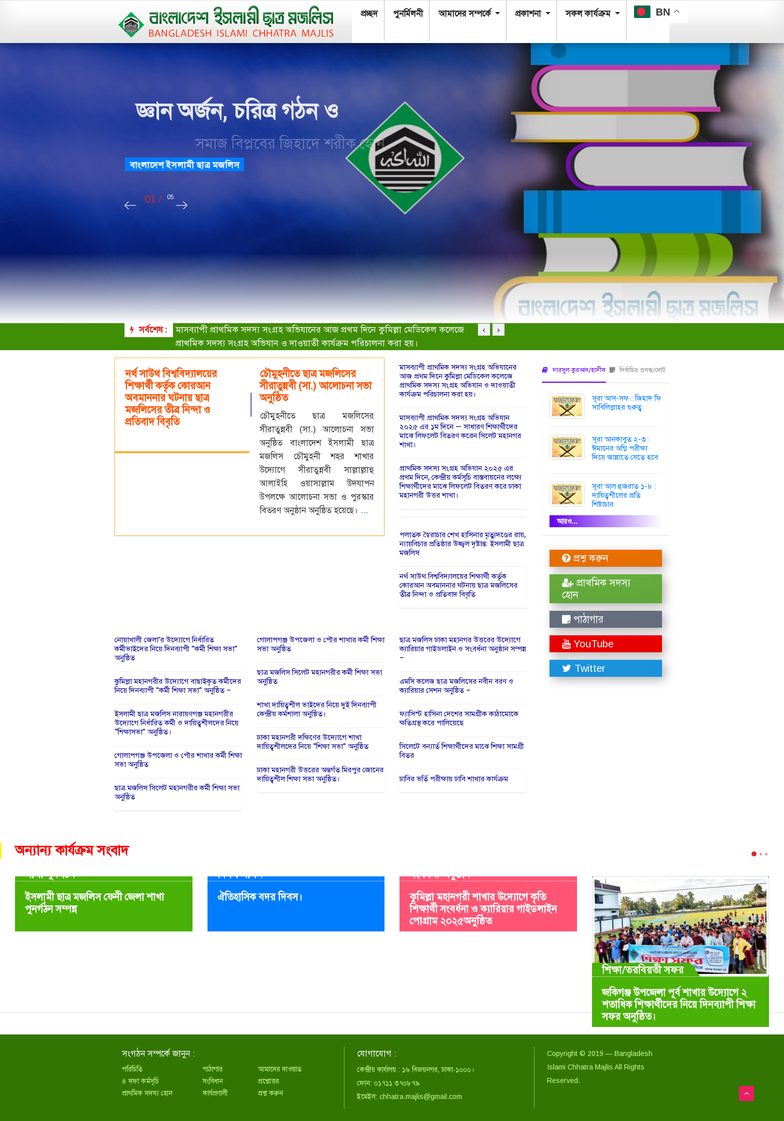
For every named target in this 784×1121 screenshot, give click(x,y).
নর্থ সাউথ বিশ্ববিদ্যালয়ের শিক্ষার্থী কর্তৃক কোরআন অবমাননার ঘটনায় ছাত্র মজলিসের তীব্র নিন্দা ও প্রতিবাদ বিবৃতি (459, 585)
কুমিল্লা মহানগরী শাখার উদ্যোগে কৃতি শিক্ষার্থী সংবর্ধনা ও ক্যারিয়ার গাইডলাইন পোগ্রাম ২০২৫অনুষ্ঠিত (483, 909)
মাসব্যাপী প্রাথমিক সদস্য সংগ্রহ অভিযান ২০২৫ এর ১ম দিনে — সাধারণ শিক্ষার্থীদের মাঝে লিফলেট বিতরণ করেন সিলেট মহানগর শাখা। (460, 431)
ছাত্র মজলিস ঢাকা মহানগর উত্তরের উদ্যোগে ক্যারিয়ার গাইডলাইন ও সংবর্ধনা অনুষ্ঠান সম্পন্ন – (463, 648)
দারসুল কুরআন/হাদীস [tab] (574, 370)
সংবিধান (212, 1081)
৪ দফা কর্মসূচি (140, 1081)
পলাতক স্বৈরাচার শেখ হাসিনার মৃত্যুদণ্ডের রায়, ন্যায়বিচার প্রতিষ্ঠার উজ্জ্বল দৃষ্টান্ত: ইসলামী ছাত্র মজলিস (463, 543)
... (364, 510)
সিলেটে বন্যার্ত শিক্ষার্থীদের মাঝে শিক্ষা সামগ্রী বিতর (462, 751)
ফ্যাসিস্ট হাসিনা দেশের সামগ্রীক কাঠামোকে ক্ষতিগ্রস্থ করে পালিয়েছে (459, 718)
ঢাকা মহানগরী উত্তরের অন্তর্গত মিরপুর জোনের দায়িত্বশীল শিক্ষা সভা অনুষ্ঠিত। (320, 774)
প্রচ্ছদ (365, 15)
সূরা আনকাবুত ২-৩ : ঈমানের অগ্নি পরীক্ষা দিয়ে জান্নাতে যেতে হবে (625, 448)
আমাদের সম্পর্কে (452, 15)
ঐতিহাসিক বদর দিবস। (260, 897)
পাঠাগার (583, 619)
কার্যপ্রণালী (215, 1093)
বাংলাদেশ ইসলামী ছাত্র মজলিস (201, 165)
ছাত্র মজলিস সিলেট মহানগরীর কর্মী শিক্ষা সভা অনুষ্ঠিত (177, 792)
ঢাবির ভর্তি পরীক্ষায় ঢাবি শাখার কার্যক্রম (454, 778)
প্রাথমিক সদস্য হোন (596, 588)
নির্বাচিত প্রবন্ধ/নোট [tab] (638, 370)
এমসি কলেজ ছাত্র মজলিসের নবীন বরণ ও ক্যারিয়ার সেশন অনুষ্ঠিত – (457, 686)
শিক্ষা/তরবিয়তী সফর (643, 969)
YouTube (588, 643)
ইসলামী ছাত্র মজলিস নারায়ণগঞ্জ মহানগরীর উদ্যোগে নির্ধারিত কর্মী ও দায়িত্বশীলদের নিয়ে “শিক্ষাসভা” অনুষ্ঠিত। (176, 722)
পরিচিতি (132, 1069)
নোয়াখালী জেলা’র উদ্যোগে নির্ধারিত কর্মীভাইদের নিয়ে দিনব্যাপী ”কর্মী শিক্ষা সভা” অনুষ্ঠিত (176, 648)
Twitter (584, 668)
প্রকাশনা (511, 15)
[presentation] (130, 206)
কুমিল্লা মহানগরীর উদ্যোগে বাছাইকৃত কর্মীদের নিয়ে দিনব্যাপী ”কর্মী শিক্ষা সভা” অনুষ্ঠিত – (177, 686)
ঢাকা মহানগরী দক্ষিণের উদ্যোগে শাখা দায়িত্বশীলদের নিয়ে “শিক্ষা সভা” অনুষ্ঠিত (312, 742)
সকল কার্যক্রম (566, 15)
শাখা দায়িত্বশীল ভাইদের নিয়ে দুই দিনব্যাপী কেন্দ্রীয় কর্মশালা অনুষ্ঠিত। (316, 709)
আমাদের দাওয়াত (280, 1069)
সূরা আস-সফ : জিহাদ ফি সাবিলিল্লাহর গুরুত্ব (627, 403)
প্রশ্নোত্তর (268, 1081)
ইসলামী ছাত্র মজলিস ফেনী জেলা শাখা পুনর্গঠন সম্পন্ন (94, 903)
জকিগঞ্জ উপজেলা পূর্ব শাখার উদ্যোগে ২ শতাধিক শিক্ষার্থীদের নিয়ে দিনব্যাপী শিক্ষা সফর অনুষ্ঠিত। (679, 1004)
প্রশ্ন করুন (585, 558)
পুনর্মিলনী (399, 15)
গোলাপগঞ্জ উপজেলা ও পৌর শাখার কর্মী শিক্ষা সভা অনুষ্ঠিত (178, 760)
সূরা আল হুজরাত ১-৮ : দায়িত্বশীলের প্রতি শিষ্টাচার (624, 495)
